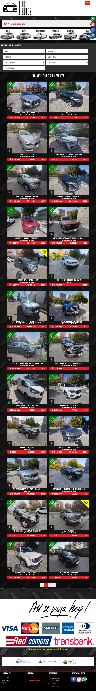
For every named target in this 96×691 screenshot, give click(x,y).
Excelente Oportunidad (27, 115)
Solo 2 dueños (27, 533)
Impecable (27, 449)
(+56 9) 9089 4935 (32, 680)
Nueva (69, 282)
